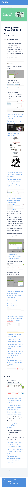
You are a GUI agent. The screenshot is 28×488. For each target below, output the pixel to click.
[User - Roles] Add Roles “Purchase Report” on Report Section (14, 200)
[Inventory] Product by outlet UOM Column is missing (13, 426)
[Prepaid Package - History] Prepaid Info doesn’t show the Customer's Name (15, 318)
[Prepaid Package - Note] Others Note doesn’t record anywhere (15, 400)
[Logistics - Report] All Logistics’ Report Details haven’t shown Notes (14, 256)
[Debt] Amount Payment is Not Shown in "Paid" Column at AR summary (14, 444)
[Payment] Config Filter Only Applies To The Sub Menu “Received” (15, 116)
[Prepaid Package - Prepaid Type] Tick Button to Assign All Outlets (15, 362)
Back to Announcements (8, 7)
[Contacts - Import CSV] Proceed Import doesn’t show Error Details (14, 407)
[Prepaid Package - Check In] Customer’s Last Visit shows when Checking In (14, 186)
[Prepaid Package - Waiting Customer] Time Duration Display (15, 346)
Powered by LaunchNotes (14, 470)
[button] (11, 484)
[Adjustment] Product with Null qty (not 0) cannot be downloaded (14, 174)
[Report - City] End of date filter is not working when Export (14, 451)
